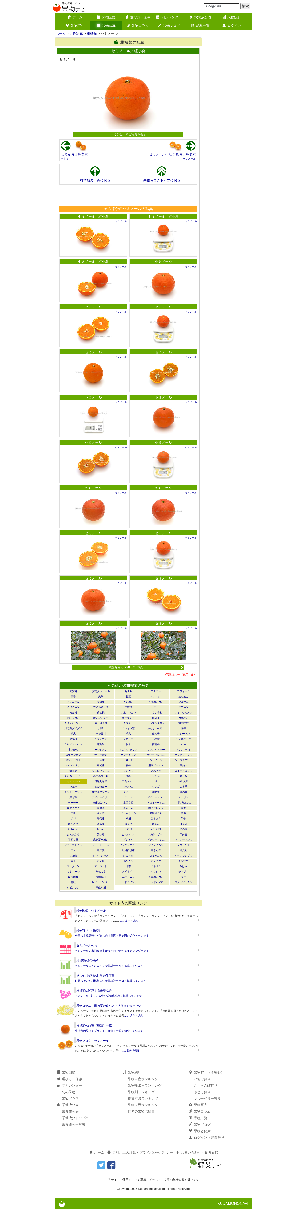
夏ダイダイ (73, 807)
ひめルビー (156, 834)
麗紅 (73, 882)
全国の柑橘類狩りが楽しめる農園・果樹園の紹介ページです (112, 935)
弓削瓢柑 (101, 876)
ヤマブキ (183, 871)
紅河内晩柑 (128, 850)
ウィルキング (100, 707)
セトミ (65, 158)
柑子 (128, 744)
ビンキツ (128, 839)
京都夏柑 (101, 733)
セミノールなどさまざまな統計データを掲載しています (109, 965)
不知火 (183, 765)
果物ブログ (169, 25)
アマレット (156, 696)
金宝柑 (73, 738)
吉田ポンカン (155, 876)
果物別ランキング (141, 1092)
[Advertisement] (128, 195)
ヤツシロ (156, 871)
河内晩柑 (183, 723)
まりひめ (183, 861)
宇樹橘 (128, 707)
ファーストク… (73, 845)
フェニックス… (128, 845)
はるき (128, 823)
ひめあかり (73, 834)
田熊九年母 (100, 781)
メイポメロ (128, 871)
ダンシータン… (73, 791)
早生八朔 (101, 887)
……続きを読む (128, 920)
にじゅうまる (128, 813)
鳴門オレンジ (155, 807)
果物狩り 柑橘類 (88, 930)
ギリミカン (100, 738)
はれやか (101, 829)
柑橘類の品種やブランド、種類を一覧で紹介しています (109, 1030)
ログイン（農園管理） (208, 1137)
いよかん (183, 701)
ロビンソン (73, 887)
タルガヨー (100, 786)
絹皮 (73, 733)
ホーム (74, 17)
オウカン (183, 707)
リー (183, 876)
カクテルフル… (73, 723)
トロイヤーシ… (156, 802)
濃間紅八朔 (156, 813)
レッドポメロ (155, 882)
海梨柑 (101, 818)
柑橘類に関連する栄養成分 (94, 990)
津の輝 (183, 791)
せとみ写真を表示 (74, 154)
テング (128, 797)
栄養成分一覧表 (73, 1124)
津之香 (156, 791)
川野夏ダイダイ (73, 728)
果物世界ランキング (143, 1105)
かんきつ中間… (156, 728)
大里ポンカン (128, 712)
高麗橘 (156, 744)
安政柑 (101, 701)
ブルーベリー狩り (207, 1098)
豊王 (73, 861)
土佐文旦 (128, 802)
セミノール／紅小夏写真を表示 (172, 154)
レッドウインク (128, 882)
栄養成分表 (200, 17)
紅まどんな (156, 855)
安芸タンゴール (101, 691)
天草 (100, 696)
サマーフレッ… (156, 754)
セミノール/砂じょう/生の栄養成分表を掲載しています (108, 995)
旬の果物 (68, 1092)
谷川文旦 (183, 781)
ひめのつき (128, 834)
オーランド (128, 717)
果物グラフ (70, 1098)
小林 (183, 744)
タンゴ (156, 786)
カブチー (128, 723)
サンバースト (73, 760)
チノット (128, 791)
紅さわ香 (156, 850)
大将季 (183, 786)
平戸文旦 (73, 839)
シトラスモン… (183, 760)
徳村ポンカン (100, 802)
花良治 (101, 744)
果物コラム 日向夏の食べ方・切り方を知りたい (108, 1005)
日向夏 (183, 834)
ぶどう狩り (202, 1092)
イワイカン (73, 707)
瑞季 (128, 866)
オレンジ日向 (100, 717)
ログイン (231, 25)
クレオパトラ (183, 738)
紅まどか (128, 855)
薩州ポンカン (73, 754)
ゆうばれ (73, 876)
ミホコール (73, 871)
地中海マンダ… (101, 791)
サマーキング (128, 754)
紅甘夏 (101, 850)
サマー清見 (100, 754)
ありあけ (183, 696)
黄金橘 (101, 712)
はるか (101, 823)
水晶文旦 (156, 770)
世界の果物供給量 (141, 1111)
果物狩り (75, 25)
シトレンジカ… (73, 765)
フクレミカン (155, 845)
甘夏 (128, 696)
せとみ (183, 776)
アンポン (128, 701)
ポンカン (128, 861)
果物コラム (138, 25)
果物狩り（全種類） (206, 1072)
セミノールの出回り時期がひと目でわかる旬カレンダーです (112, 950)
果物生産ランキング (143, 1079)
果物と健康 (200, 1131)
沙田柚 (128, 760)
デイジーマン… (156, 797)
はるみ (183, 823)
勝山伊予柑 (100, 723)
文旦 (73, 850)
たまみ (73, 786)
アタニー (156, 691)
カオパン (183, 717)
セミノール (189, 158)
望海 (183, 813)
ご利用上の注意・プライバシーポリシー (140, 1152)
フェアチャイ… (101, 845)
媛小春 (101, 834)
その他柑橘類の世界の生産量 (95, 975)
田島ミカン (128, 781)
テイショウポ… (101, 797)
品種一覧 (200, 25)
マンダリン (73, 866)
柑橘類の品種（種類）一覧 (94, 1025)
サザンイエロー (156, 749)
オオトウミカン (183, 712)
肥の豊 (183, 829)
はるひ (156, 823)
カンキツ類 (128, 728)
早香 (183, 818)
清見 (128, 733)
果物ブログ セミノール (92, 1040)
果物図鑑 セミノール (91, 910)
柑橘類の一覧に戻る (95, 180)
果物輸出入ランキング (144, 1085)
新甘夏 (73, 770)
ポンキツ (156, 861)
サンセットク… (183, 754)
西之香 (101, 813)
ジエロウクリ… (101, 770)
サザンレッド (183, 749)
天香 (73, 696)
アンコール (73, 701)
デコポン (183, 797)
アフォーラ (183, 691)
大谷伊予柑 (156, 712)
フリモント (183, 845)
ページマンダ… (183, 855)
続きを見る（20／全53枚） (146, 667)
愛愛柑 (73, 691)
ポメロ (101, 861)
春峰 (128, 765)
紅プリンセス (100, 855)
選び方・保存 (137, 17)
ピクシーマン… (183, 839)
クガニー (128, 738)
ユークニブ (128, 876)
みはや (183, 866)
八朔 (128, 818)
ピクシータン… (156, 839)
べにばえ (73, 855)
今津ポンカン (155, 701)
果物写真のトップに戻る (161, 180)
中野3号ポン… (183, 802)
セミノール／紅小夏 (93, 216)
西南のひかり (100, 776)
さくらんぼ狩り (205, 1085)
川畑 (100, 728)
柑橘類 (92, 33)
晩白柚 (128, 829)
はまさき (156, 818)
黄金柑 (73, 712)
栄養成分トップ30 (75, 1118)
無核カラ (101, 871)
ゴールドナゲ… (101, 749)
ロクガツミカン (183, 882)
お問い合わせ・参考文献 (197, 1152)
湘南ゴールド (155, 765)
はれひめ (73, 829)
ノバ (73, 818)
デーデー (73, 802)
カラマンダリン (156, 723)
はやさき (73, 823)
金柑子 (156, 733)
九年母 (156, 738)
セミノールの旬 (86, 945)
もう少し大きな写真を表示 (128, 134)
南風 (73, 813)
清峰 (128, 776)
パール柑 (156, 829)
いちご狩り (202, 1079)
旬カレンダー (169, 17)
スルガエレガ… (73, 776)
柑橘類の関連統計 (88, 960)
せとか (156, 776)
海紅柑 (156, 717)
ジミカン (128, 770)
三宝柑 (101, 760)
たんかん (128, 786)
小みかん (73, 749)
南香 (183, 807)
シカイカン (156, 760)
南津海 (101, 807)
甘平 (183, 728)
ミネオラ (156, 866)
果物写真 (106, 25)
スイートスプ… (183, 770)
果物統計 (231, 17)
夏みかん (128, 807)
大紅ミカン (73, 717)
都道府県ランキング (143, 1098)
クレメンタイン (73, 744)
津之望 (73, 797)
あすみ (128, 691)
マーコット (100, 866)
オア (155, 707)
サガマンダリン (128, 749)
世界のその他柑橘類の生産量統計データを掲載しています (110, 980)
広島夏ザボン (100, 839)
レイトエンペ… (101, 882)
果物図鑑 (106, 17)
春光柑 (101, 765)
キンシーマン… (183, 733)
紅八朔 (183, 850)
